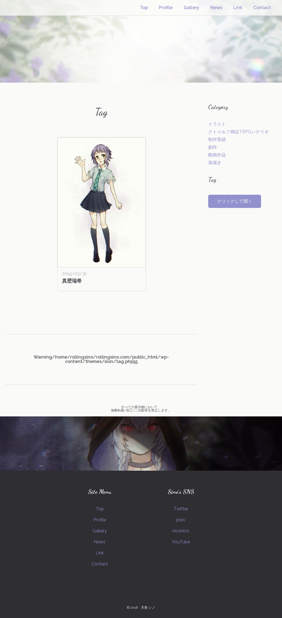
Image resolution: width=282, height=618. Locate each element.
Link (237, 7)
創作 (212, 147)
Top (144, 7)
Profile (166, 7)
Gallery (191, 7)
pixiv (180, 519)
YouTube (181, 541)
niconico (180, 530)
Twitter (181, 508)
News (216, 7)
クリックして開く (234, 201)
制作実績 (217, 139)
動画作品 (217, 155)
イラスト (217, 124)
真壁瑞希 (72, 281)
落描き (214, 162)
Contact (262, 7)
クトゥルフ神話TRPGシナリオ (238, 131)
